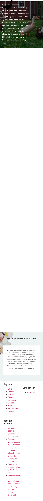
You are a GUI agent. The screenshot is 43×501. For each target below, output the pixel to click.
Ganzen (11, 394)
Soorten (11, 406)
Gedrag (11, 397)
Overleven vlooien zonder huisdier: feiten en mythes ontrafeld (14, 444)
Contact (11, 392)
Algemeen (31, 392)
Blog (10, 389)
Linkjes (11, 403)
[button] (40, 5)
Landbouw (12, 400)
